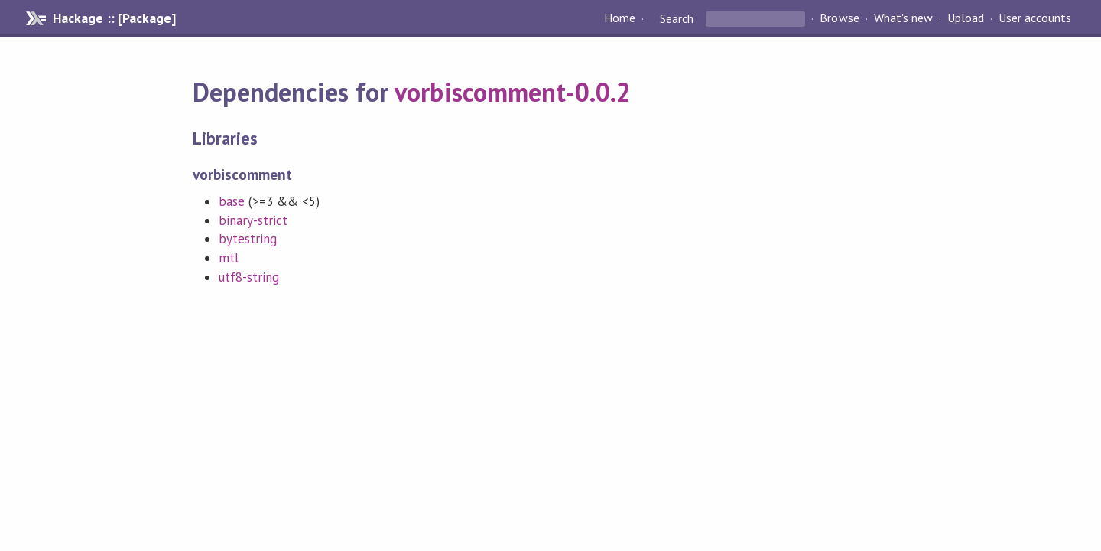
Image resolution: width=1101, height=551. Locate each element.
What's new (903, 18)
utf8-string (249, 277)
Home (619, 18)
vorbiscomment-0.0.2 (512, 92)
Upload (965, 18)
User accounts (1035, 18)
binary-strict (253, 220)
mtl (229, 257)
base (232, 201)
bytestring (248, 238)
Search (676, 18)
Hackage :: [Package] (114, 18)
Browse (839, 18)
